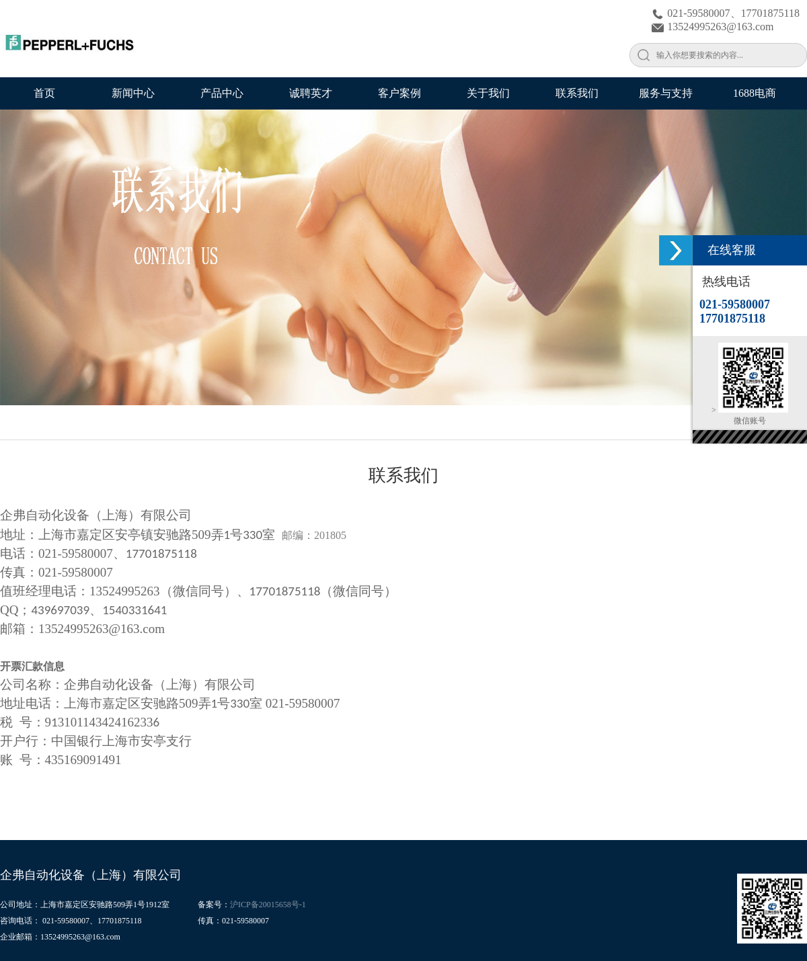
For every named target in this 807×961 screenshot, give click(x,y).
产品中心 (221, 93)
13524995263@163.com (712, 26)
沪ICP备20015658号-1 (268, 904)
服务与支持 (666, 93)
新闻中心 (133, 93)
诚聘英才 (310, 93)
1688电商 (754, 93)
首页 (44, 93)
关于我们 (488, 93)
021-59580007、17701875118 (726, 13)
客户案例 (399, 93)
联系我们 (577, 93)
